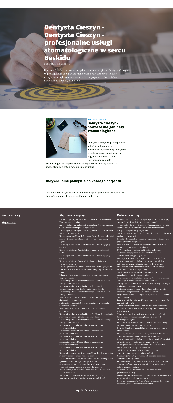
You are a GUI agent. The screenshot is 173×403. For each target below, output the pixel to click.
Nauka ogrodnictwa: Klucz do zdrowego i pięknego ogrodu (85, 266)
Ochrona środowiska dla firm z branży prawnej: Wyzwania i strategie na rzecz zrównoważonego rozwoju (143, 340)
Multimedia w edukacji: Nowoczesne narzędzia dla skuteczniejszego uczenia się (81, 298)
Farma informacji (34, 3)
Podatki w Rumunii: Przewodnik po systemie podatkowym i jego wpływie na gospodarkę (143, 240)
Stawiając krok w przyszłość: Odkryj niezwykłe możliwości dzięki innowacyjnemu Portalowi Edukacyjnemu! (142, 334)
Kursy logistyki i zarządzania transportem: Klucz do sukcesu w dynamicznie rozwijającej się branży (86, 226)
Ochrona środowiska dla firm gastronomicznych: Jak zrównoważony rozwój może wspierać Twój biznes (140, 262)
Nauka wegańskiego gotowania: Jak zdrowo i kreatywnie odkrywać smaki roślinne (142, 365)
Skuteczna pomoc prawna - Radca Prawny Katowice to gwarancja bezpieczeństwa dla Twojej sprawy (141, 290)
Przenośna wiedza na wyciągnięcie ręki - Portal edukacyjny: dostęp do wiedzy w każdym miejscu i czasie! (143, 220)
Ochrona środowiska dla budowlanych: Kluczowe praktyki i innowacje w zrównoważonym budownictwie (143, 279)
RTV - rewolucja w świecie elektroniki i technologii (139, 250)
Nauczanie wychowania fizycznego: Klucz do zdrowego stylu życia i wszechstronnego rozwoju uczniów (86, 354)
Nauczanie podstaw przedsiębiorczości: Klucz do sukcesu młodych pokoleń (84, 293)
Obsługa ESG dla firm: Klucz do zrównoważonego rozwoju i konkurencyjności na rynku (143, 284)
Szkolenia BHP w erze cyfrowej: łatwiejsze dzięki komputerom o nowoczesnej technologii (138, 351)
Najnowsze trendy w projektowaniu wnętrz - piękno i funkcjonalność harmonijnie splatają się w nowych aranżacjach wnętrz (141, 317)
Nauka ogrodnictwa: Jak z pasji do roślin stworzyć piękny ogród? (84, 245)
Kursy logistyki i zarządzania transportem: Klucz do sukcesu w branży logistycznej (86, 231)
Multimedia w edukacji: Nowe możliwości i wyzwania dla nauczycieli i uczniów (84, 304)
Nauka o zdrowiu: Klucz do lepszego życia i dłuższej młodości (86, 236)
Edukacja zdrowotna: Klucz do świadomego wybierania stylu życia (86, 270)
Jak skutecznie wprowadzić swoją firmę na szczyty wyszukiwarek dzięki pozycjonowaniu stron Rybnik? (82, 376)
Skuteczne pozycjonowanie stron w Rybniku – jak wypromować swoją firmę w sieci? (138, 254)
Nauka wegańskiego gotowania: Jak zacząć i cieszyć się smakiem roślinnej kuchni (141, 357)
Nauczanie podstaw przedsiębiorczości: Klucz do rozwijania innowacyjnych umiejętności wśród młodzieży (86, 315)
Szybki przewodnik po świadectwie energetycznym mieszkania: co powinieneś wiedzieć (139, 273)
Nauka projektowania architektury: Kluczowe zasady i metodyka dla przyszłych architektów (141, 346)
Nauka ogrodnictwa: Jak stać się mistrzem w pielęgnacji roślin (84, 251)
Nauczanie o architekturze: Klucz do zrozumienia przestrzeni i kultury (81, 326)
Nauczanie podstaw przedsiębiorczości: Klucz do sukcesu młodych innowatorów (84, 282)
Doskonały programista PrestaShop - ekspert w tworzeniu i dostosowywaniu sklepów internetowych (143, 382)
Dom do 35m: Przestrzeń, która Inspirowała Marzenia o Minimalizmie (142, 329)
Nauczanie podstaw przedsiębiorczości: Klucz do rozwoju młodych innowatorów (85, 321)
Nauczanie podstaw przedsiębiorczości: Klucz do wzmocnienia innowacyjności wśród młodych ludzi (81, 287)
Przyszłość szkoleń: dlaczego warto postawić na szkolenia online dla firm (143, 295)
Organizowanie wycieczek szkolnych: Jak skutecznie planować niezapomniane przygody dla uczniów (82, 365)
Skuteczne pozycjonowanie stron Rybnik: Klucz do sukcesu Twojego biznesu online (85, 220)
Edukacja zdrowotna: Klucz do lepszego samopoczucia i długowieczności (84, 276)
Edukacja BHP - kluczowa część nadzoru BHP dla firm (141, 258)
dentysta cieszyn (96, 119)
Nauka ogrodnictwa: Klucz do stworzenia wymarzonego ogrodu (84, 240)
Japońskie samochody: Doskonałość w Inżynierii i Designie (142, 361)
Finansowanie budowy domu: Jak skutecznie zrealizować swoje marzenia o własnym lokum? (142, 245)
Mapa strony (9, 222)
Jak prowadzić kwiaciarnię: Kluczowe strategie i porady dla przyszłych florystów (143, 301)
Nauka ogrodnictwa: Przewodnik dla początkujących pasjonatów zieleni (82, 262)
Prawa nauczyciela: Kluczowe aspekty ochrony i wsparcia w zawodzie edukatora (85, 371)
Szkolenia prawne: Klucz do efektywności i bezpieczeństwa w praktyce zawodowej (144, 234)
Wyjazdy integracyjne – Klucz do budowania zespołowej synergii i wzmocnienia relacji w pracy (142, 323)
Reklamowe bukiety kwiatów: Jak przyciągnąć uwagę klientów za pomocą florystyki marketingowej (144, 376)
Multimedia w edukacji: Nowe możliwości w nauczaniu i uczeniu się (83, 309)
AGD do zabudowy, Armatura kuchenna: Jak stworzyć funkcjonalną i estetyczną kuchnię (140, 268)
